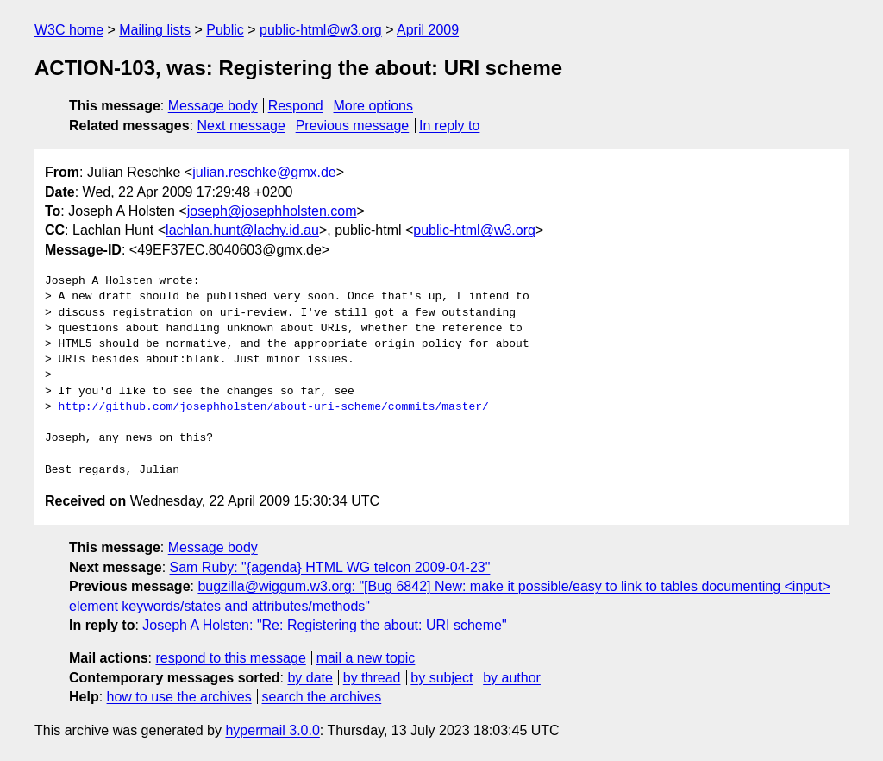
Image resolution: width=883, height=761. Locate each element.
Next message (241, 125)
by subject (441, 677)
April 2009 (428, 29)
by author (512, 677)
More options (374, 105)
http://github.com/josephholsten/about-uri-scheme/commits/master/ (274, 407)
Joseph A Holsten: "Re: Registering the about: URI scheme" (324, 625)
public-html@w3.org (321, 29)
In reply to (449, 125)
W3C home (68, 29)
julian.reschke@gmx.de (264, 172)
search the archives (322, 696)
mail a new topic (366, 658)
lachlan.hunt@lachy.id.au (242, 230)
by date (309, 677)
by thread (372, 677)
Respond (295, 105)
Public (225, 29)
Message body (213, 105)
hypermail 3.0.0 (272, 730)
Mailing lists (155, 29)
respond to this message (230, 658)
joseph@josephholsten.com (272, 211)
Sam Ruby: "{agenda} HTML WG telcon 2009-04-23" (330, 567)
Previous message (353, 125)
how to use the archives (179, 696)
